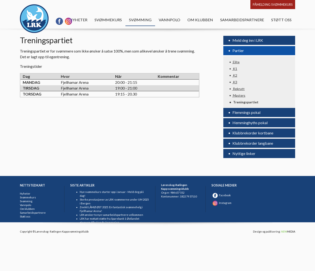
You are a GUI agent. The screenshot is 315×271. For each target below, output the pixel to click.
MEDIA (288, 231)
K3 (234, 82)
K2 (234, 75)
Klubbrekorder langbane (252, 143)
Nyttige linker (243, 153)
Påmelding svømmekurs (273, 4)
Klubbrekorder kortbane (252, 133)
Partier (238, 50)
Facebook (221, 195)
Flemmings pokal (246, 112)
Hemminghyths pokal (250, 122)
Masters (238, 95)
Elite (236, 62)
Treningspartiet (245, 102)
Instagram (221, 202)
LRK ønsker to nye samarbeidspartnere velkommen (111, 214)
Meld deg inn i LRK (247, 40)
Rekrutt (238, 89)
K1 (234, 69)
